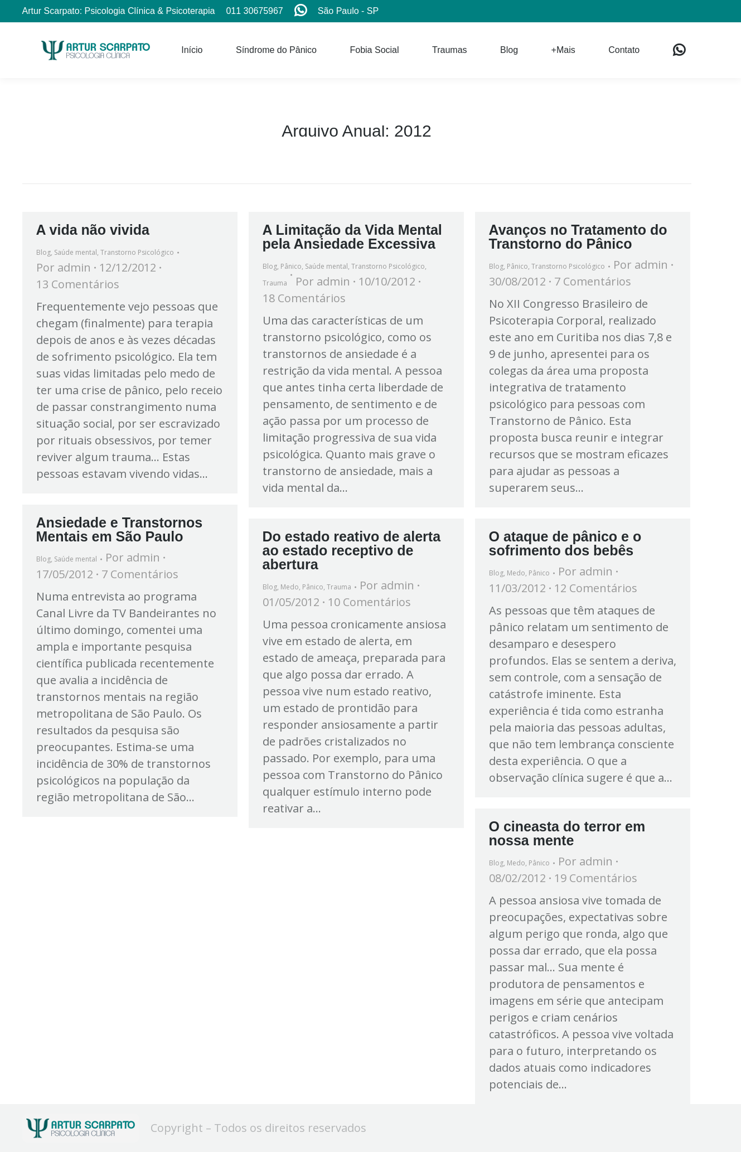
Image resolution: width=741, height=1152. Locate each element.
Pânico (291, 266)
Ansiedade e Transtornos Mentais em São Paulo (119, 529)
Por (63, 267)
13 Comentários (77, 284)
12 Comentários (595, 588)
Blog (43, 252)
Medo (289, 587)
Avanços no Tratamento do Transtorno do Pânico (578, 236)
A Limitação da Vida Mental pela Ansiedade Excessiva (352, 236)
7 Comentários (592, 281)
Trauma (275, 283)
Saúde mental (75, 252)
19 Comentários (595, 877)
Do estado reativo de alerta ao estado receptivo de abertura (352, 550)
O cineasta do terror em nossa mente (567, 833)
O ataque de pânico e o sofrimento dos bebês (565, 543)
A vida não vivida (92, 230)
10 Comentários (369, 601)
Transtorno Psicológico (137, 252)
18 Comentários (304, 298)
